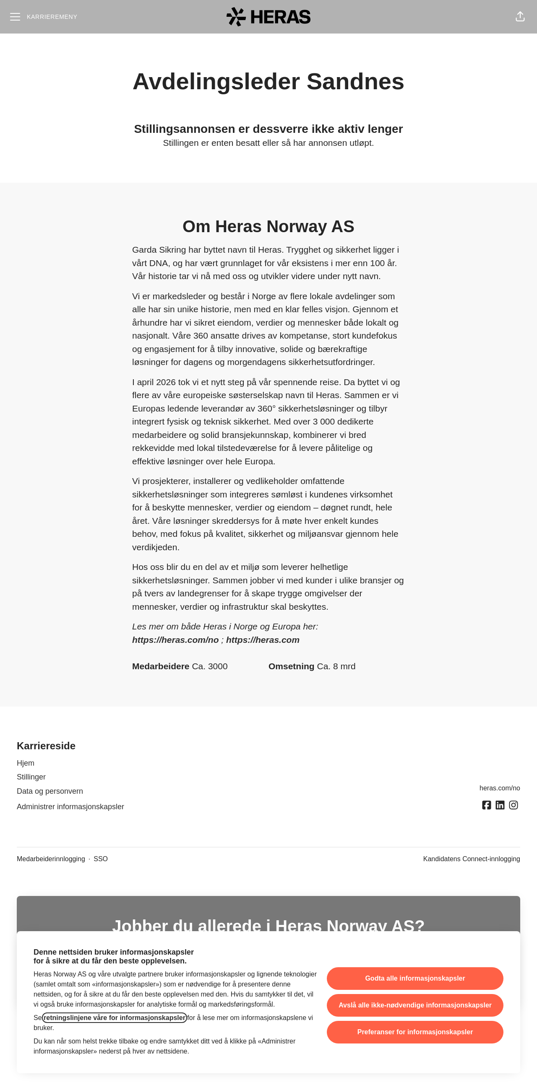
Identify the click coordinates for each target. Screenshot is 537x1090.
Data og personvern (50, 791)
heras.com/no (500, 788)
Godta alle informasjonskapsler (415, 978)
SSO (101, 858)
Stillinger (31, 777)
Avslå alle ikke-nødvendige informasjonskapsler (415, 1005)
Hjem (25, 763)
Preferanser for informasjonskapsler (415, 1032)
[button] (520, 16)
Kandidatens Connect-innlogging (471, 858)
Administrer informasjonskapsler (70, 807)
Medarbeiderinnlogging (51, 858)
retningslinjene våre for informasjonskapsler (114, 1017)
